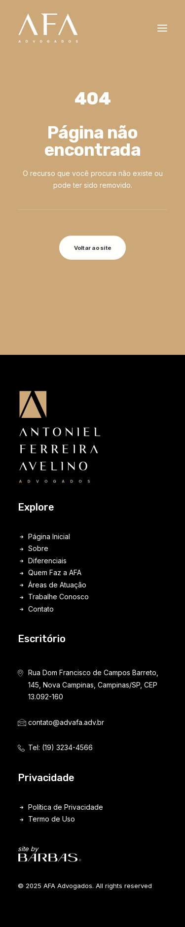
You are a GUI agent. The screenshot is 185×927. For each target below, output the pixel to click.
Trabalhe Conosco (58, 596)
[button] (162, 28)
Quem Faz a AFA (54, 572)
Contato (41, 609)
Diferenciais (47, 560)
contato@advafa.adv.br (66, 722)
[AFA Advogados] (48, 28)
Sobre (38, 548)
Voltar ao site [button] (92, 247)
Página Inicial (49, 536)
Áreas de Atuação (57, 585)
